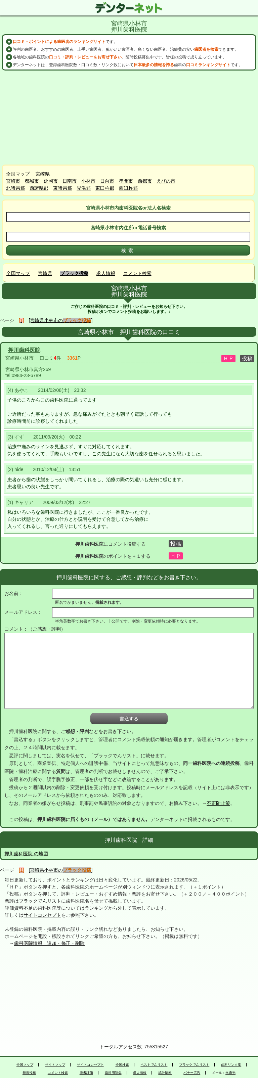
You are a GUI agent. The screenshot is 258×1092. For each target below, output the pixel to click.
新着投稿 (29, 1073)
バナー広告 (191, 1073)
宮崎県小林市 (19, 358)
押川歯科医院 (24, 350)
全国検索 (122, 1064)
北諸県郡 (15, 188)
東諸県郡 (62, 188)
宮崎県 (43, 174)
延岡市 (51, 181)
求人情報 (105, 273)
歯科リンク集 (231, 1064)
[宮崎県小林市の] (61, 320)
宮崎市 (13, 181)
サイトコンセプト (42, 915)
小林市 (88, 181)
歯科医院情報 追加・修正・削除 (49, 943)
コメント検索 (137, 273)
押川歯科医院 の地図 (26, 853)
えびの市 (166, 181)
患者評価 (86, 1073)
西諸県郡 (39, 188)
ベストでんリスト (153, 1064)
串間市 (126, 181)
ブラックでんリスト (40, 901)
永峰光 (230, 1073)
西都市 (145, 181)
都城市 (32, 181)
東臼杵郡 (104, 188)
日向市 (107, 181)
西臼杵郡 (128, 188)
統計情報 (165, 1073)
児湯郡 (84, 188)
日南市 (69, 181)
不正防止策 (218, 803)
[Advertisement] (129, 117)
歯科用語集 (113, 1073)
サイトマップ (55, 1064)
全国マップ (18, 174)
